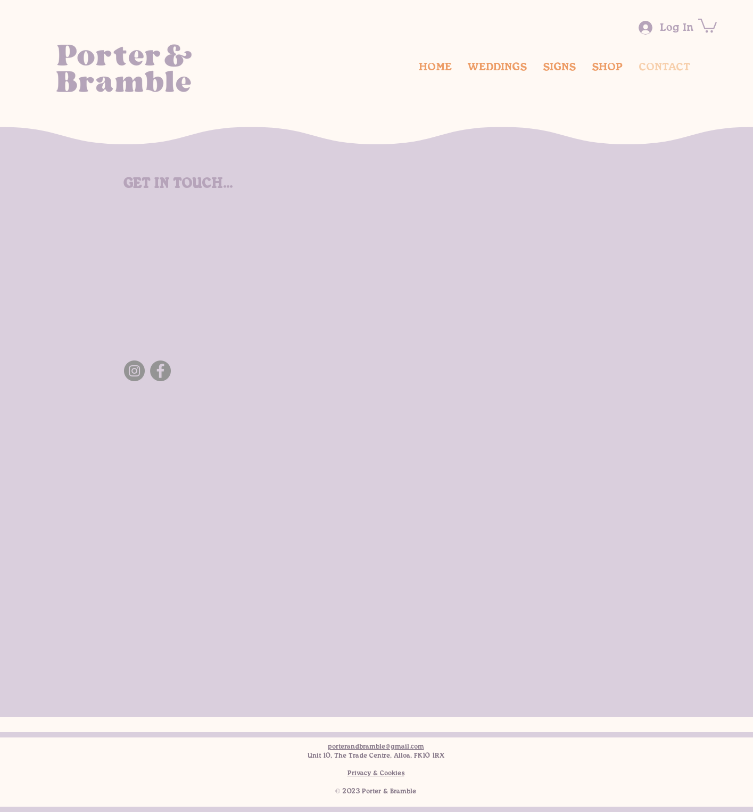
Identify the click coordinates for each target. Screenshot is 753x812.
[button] (707, 24)
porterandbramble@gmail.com (376, 747)
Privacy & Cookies (375, 773)
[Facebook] (160, 370)
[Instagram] (134, 370)
